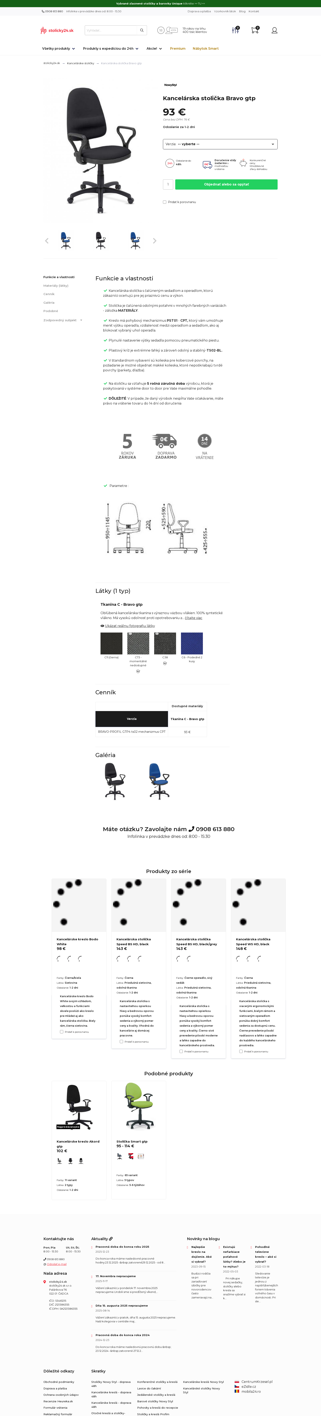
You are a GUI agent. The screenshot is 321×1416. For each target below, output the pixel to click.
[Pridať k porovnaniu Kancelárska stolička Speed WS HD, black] (241, 1051)
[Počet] (168, 184)
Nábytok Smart (206, 49)
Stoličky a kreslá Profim (153, 1414)
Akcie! (152, 49)
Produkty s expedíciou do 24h (108, 49)
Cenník (48, 294)
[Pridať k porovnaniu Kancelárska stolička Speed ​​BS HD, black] (121, 1041)
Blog (242, 11)
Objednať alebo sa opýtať (226, 184)
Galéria (48, 303)
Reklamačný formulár (57, 1414)
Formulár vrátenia (55, 1407)
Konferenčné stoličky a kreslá (157, 1381)
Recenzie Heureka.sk (58, 1401)
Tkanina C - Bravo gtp (187, 719)
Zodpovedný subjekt (63, 320)
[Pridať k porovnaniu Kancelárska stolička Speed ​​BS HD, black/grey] (181, 1051)
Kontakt (254, 11)
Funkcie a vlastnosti (59, 277)
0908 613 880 (52, 11)
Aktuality (102, 1239)
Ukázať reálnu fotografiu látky (130, 626)
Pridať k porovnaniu (179, 202)
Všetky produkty (56, 49)
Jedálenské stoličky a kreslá (156, 1394)
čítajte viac (193, 618)
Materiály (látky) (55, 286)
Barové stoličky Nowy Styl (155, 1401)
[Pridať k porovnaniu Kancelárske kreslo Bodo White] (61, 1031)
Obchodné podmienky (58, 1381)
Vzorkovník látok (225, 11)
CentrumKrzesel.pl (254, 1382)
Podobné (50, 311)
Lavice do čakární (149, 1388)
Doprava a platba (199, 11)
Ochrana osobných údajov (61, 1394)
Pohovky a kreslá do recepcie (157, 1407)
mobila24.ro (248, 1392)
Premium (177, 49)
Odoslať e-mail (57, 1264)
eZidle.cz (245, 1387)
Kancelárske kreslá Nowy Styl (203, 1381)
